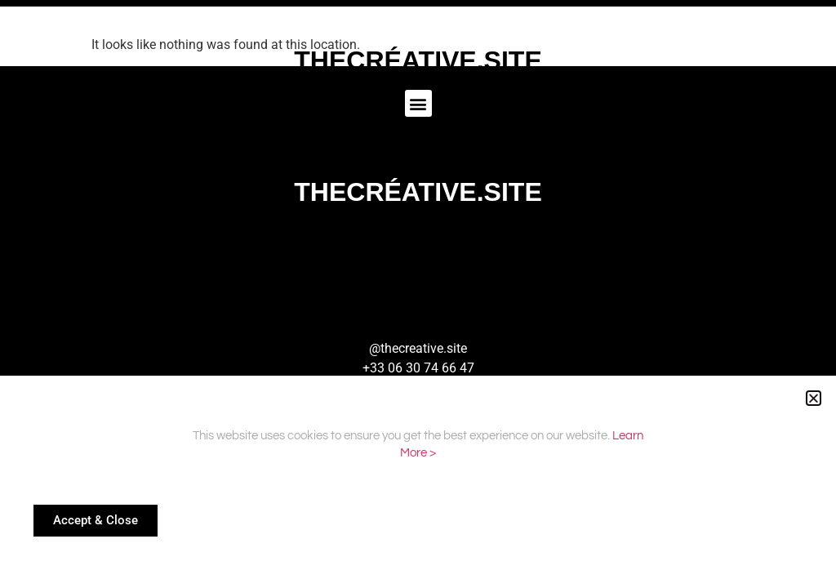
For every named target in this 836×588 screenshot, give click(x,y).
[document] (418, 294)
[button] (813, 398)
